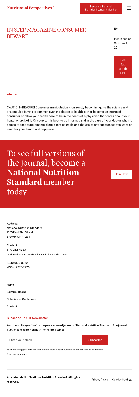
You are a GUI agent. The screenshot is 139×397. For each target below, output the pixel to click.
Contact (12, 306)
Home (10, 284)
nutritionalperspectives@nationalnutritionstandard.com (37, 254)
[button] (128, 8)
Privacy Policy (99, 379)
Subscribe (95, 340)
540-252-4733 (16, 249)
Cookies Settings (122, 379)
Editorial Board (16, 292)
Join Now (122, 174)
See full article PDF (123, 66)
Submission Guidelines (21, 299)
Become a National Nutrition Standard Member (101, 8)
